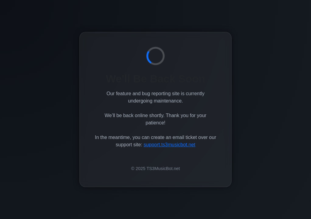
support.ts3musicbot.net (169, 144)
